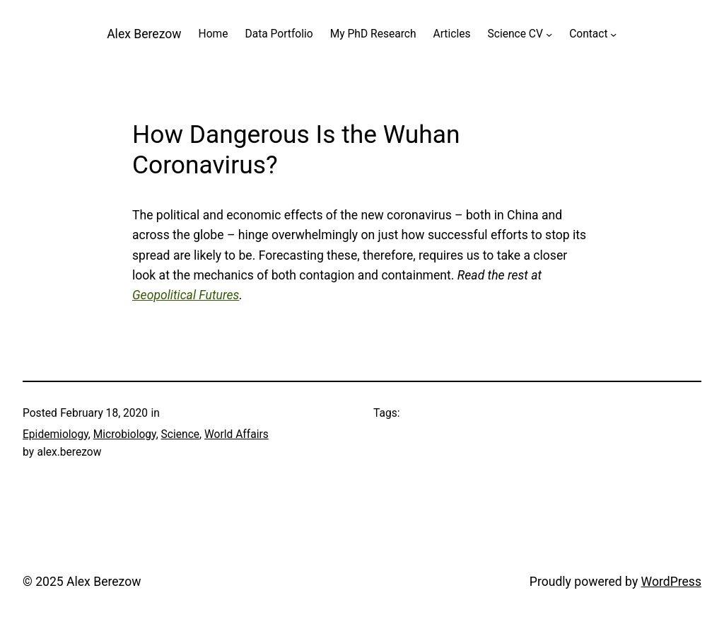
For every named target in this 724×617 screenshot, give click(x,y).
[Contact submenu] (613, 34)
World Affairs (236, 434)
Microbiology (124, 434)
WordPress (671, 582)
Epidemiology (55, 434)
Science (180, 434)
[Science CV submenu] (549, 34)
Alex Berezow (144, 34)
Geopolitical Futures (185, 295)
